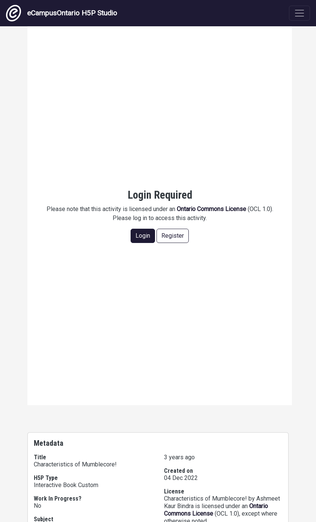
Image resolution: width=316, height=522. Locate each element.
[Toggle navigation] (299, 13)
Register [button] (172, 235)
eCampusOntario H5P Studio (61, 13)
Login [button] (142, 235)
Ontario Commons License (211, 209)
